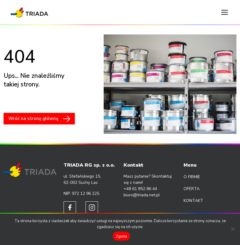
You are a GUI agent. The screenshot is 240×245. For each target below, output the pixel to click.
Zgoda (121, 236)
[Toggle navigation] (224, 12)
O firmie (192, 177)
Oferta (192, 189)
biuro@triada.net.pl (142, 195)
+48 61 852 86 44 (140, 189)
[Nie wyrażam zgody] (233, 229)
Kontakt (193, 200)
